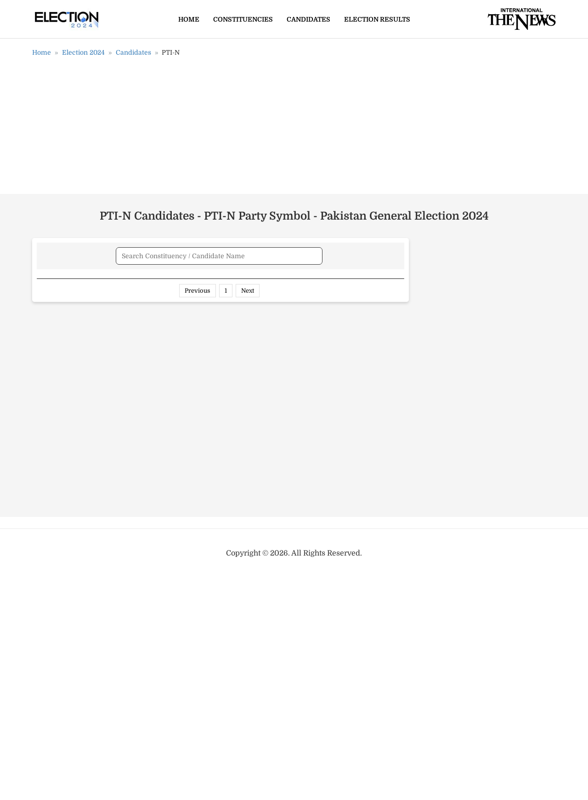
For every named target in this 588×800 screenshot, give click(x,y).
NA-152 (53, 707)
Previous (197, 728)
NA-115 (52, 670)
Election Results (377, 19)
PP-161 (51, 344)
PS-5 (48, 489)
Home (188, 19)
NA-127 (53, 634)
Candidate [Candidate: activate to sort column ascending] (147, 288)
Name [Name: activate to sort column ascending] (57, 288)
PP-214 (52, 452)
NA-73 (51, 598)
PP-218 (52, 470)
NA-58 (51, 543)
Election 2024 (83, 52)
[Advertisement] (294, 128)
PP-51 (50, 434)
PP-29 (51, 361)
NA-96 (52, 561)
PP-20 (51, 325)
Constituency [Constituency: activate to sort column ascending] (309, 288)
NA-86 (52, 616)
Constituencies (243, 19)
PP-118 (51, 416)
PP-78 (50, 307)
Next (247, 728)
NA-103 (53, 579)
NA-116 (52, 688)
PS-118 (51, 525)
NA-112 (52, 652)
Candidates (308, 19)
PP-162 (52, 380)
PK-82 (51, 507)
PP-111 (51, 398)
